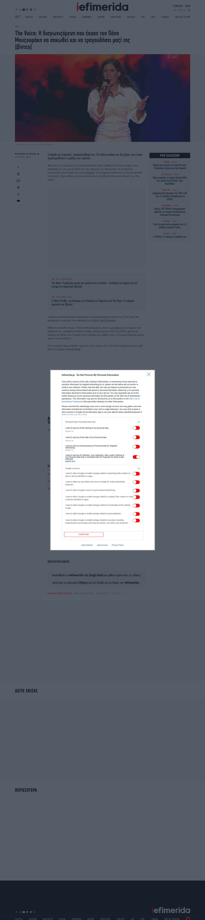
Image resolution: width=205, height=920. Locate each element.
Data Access (102, 498)
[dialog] (102, 460)
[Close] (149, 422)
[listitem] (102, 469)
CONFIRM (84, 487)
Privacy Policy (118, 498)
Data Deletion (87, 498)
